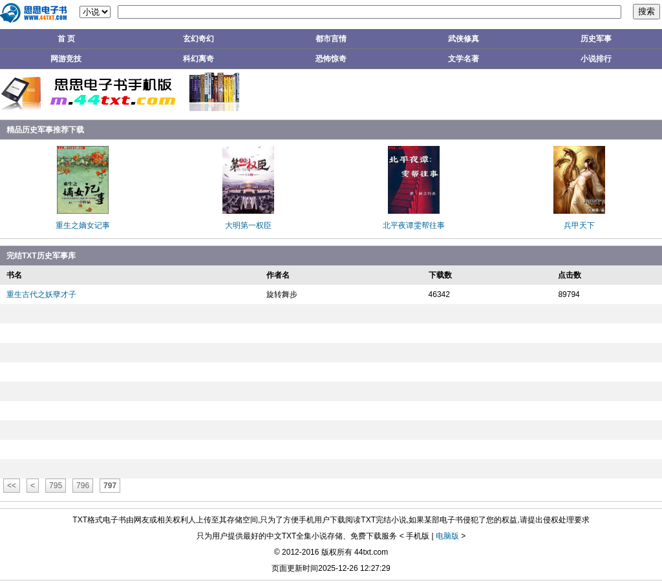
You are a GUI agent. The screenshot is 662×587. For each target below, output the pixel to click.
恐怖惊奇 (331, 58)
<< (11, 485)
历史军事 (596, 38)
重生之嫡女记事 (83, 225)
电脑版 (447, 536)
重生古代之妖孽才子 (41, 294)
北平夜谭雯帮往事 (414, 225)
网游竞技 (65, 58)
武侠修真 (463, 38)
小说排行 (596, 58)
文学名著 (463, 58)
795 (55, 485)
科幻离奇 (198, 58)
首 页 (66, 38)
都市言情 (331, 38)
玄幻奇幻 (198, 38)
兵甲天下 (579, 225)
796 (82, 485)
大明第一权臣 (248, 225)
